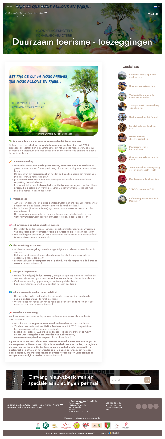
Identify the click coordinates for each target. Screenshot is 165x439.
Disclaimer (68, 418)
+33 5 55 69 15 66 (112, 403)
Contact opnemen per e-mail (113, 408)
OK (147, 380)
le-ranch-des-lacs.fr (18, 153)
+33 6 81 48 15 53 (112, 405)
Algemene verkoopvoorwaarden (88, 418)
